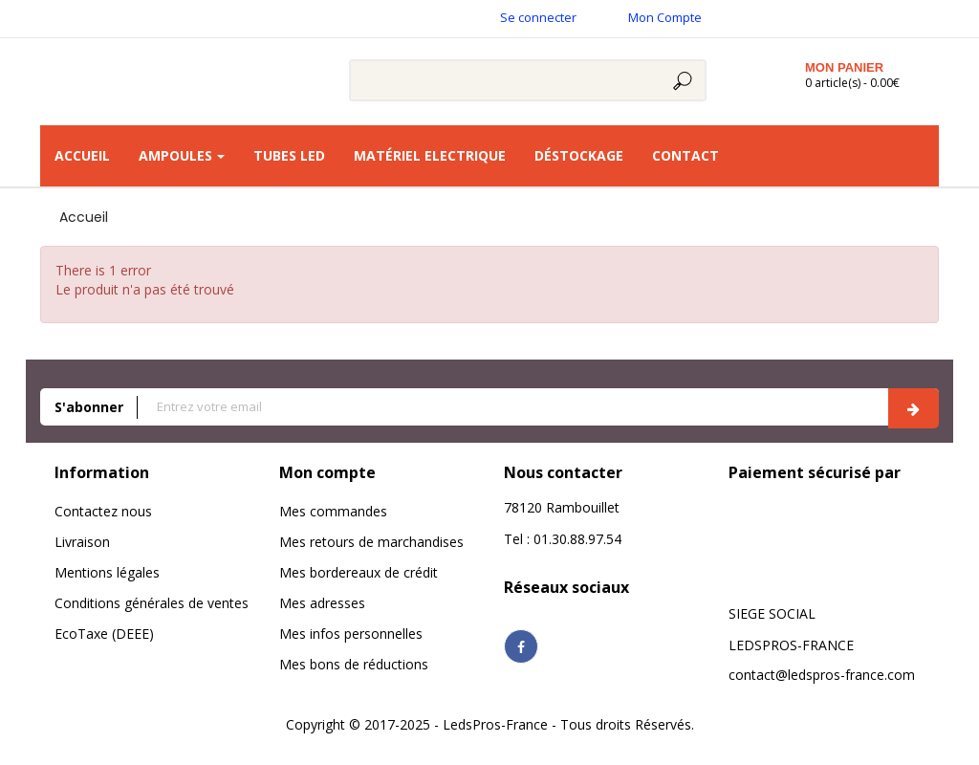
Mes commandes (333, 511)
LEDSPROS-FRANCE (791, 645)
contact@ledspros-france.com (822, 675)
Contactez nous (103, 511)
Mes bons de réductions (353, 664)
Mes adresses (322, 603)
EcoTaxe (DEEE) (104, 633)
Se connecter (538, 17)
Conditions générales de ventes (151, 603)
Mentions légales (107, 572)
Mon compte (327, 472)
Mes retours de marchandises (371, 542)
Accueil (83, 217)
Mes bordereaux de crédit (358, 572)
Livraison (82, 542)
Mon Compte (665, 17)
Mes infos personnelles (351, 633)
